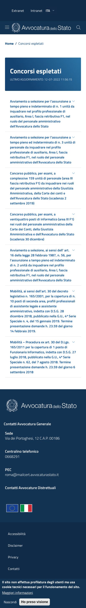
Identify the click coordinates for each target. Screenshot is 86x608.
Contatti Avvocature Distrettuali (30, 488)
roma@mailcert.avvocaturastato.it (32, 474)
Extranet (18, 10)
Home (9, 43)
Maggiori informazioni (17, 594)
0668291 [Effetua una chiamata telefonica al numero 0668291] (12, 456)
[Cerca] (78, 27)
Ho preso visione (34, 604)
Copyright (15, 580)
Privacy (13, 557)
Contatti (14, 568)
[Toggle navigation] (7, 27)
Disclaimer (15, 545)
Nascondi (10, 604)
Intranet (36, 10)
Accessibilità (16, 533)
